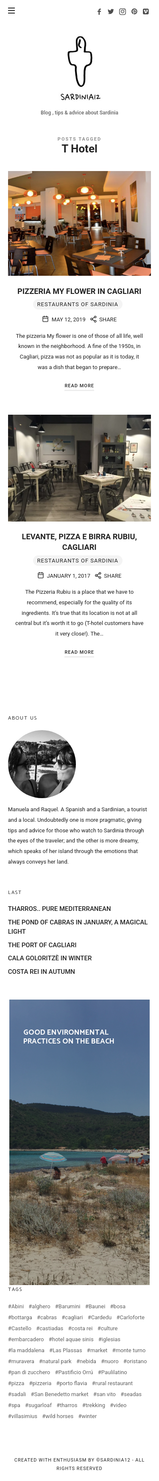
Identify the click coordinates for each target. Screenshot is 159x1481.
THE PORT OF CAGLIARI (42, 945)
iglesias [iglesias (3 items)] (111, 1339)
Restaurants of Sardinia (77, 304)
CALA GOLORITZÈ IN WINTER (50, 958)
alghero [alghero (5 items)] (41, 1306)
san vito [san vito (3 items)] (106, 1394)
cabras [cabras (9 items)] (48, 1317)
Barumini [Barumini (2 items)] (70, 1306)
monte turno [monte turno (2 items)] (131, 1350)
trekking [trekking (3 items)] (95, 1405)
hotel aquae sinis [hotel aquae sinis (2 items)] (73, 1339)
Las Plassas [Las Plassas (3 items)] (67, 1350)
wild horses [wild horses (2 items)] (59, 1416)
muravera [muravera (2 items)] (22, 1361)
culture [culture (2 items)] (109, 1328)
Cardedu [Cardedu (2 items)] (101, 1317)
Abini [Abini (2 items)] (17, 1306)
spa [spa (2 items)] (15, 1405)
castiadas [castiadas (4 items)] (51, 1328)
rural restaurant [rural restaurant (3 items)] (114, 1383)
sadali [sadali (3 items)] (18, 1394)
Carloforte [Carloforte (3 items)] (132, 1317)
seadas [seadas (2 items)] (133, 1394)
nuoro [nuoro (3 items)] (111, 1361)
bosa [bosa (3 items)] (120, 1306)
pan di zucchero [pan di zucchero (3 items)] (30, 1372)
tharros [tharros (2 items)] (68, 1405)
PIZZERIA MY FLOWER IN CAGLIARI (79, 291)
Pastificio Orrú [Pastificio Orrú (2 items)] (75, 1372)
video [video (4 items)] (119, 1405)
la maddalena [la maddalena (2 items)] (28, 1350)
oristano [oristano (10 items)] (137, 1361)
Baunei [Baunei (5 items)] (97, 1306)
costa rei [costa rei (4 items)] (82, 1328)
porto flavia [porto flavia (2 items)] (73, 1383)
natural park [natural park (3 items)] (57, 1361)
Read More (79, 386)
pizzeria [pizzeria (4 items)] (41, 1383)
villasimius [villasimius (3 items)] (24, 1416)
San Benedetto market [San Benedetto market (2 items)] (61, 1394)
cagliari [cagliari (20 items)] (74, 1317)
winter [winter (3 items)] (89, 1416)
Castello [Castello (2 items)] (21, 1328)
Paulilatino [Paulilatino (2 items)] (114, 1372)
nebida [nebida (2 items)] (88, 1361)
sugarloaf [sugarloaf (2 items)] (40, 1405)
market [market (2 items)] (99, 1350)
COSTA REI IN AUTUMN (41, 972)
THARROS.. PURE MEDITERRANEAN (59, 909)
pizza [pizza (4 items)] (17, 1383)
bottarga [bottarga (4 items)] (21, 1317)
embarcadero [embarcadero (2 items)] (27, 1339)
